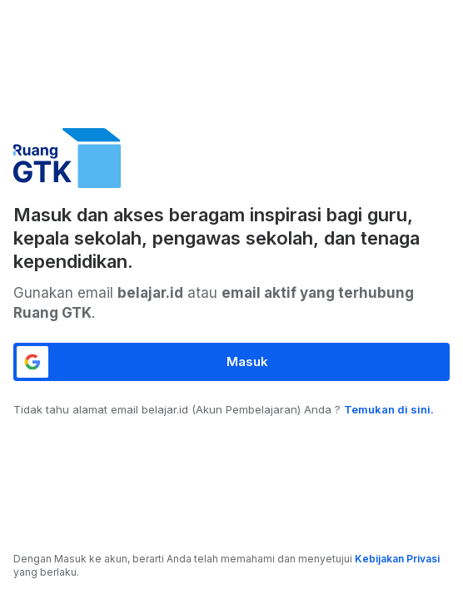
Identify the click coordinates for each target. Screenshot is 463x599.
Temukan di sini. (389, 409)
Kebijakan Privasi (397, 558)
